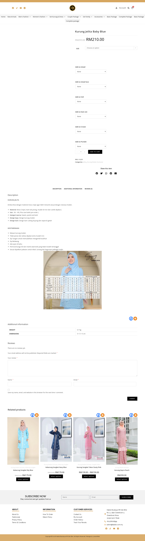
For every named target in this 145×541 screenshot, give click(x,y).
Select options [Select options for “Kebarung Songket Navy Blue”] (56, 476)
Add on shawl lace (82, 82)
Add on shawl (80, 67)
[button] (97, 173)
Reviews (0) (88, 189)
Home (3, 17)
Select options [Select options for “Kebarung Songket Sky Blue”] (23, 479)
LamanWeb (96, 536)
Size (77, 49)
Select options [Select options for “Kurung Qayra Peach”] (122, 479)
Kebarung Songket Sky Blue (23, 470)
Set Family (87, 17)
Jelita (84, 162)
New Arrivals (12, 17)
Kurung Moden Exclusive (95, 162)
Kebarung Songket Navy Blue (56, 467)
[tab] (57, 188)
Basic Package (112, 17)
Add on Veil (79, 97)
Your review (12, 358)
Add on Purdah (80, 142)
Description (57, 189)
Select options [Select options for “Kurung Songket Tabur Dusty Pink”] (89, 476)
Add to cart (95, 152)
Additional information (73, 189)
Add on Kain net (81, 112)
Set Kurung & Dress (57, 17)
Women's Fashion (40, 17)
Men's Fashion (24, 17)
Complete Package (125, 17)
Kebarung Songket (30, 467)
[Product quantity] (81, 152)
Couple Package (74, 17)
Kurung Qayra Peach (121, 470)
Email (76, 380)
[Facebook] (131, 318)
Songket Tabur (96, 464)
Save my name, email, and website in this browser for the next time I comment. (35, 392)
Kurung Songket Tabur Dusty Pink (89, 467)
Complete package (72, 21)
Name (10, 380)
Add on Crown (80, 127)
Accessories (99, 17)
